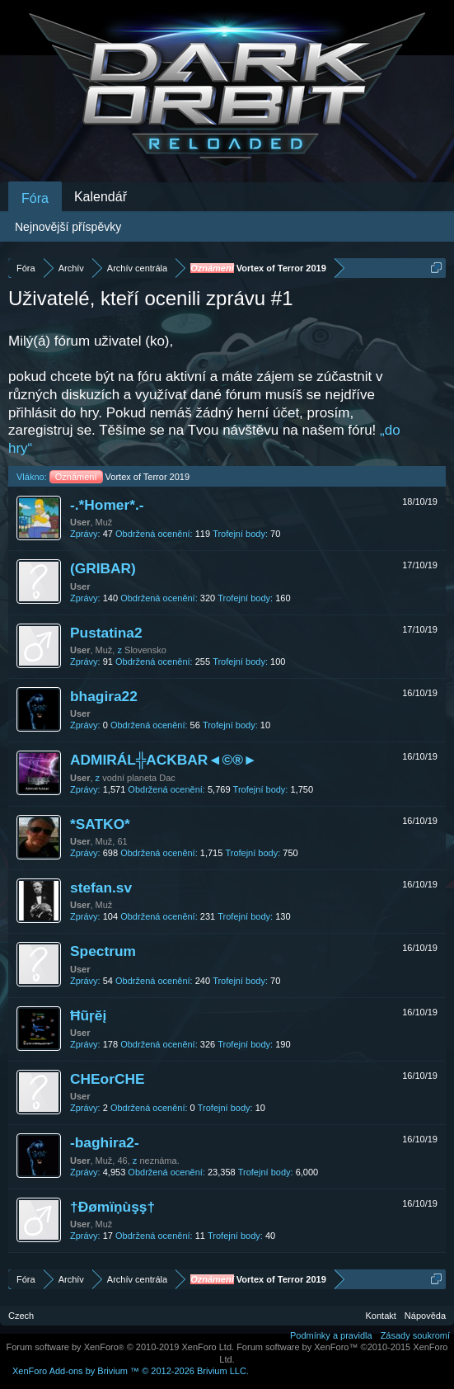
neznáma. (159, 1160)
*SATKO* (100, 824)
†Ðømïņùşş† (112, 1206)
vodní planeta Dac (139, 778)
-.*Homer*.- (107, 505)
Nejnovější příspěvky (68, 226)
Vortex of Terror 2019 (119, 477)
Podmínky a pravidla (331, 1335)
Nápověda (425, 1316)
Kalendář (100, 197)
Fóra (35, 198)
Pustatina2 (106, 632)
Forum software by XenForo (121, 1347)
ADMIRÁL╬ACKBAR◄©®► (163, 759)
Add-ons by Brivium (130, 1371)
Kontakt (381, 1316)
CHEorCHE (107, 1079)
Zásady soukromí (415, 1335)
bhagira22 (104, 696)
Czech (21, 1316)
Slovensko (145, 650)
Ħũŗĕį (88, 1015)
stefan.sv (101, 887)
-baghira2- (104, 1142)
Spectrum (103, 951)
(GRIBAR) (103, 568)
